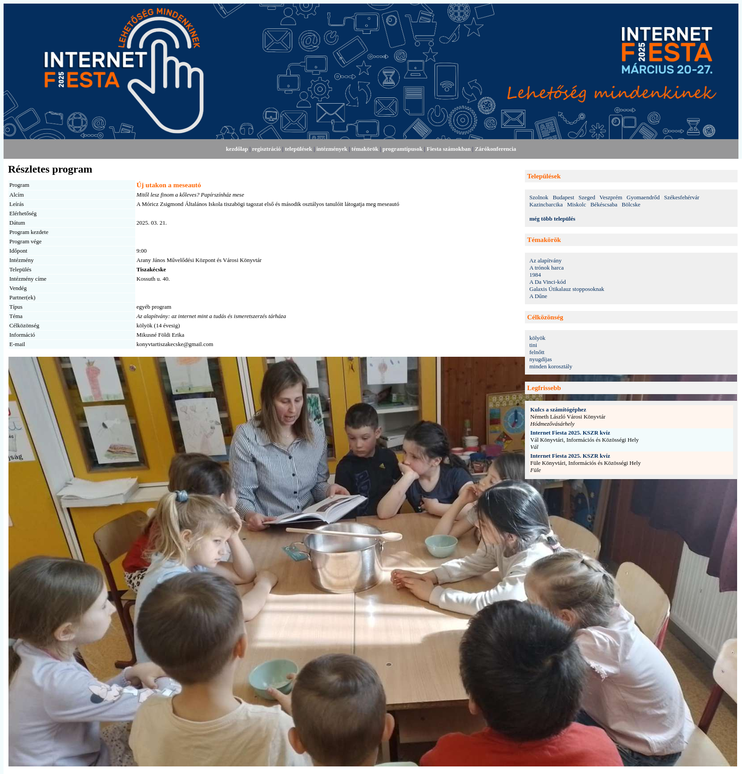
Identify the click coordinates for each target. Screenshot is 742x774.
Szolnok (538, 197)
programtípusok (403, 148)
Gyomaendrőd (643, 197)
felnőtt (536, 352)
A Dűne (538, 296)
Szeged (587, 197)
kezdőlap (237, 148)
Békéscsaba (603, 204)
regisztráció (266, 148)
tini (533, 345)
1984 (535, 274)
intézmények (331, 148)
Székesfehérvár (681, 197)
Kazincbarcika (546, 204)
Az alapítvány (545, 260)
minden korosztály (550, 366)
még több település (552, 218)
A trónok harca (546, 267)
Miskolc (576, 204)
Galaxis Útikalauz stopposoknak (566, 289)
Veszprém (611, 197)
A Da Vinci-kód (547, 281)
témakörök (365, 148)
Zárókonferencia (495, 148)
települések (298, 148)
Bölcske (631, 204)
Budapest (563, 197)
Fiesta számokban (449, 148)
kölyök (537, 338)
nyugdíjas (540, 359)
